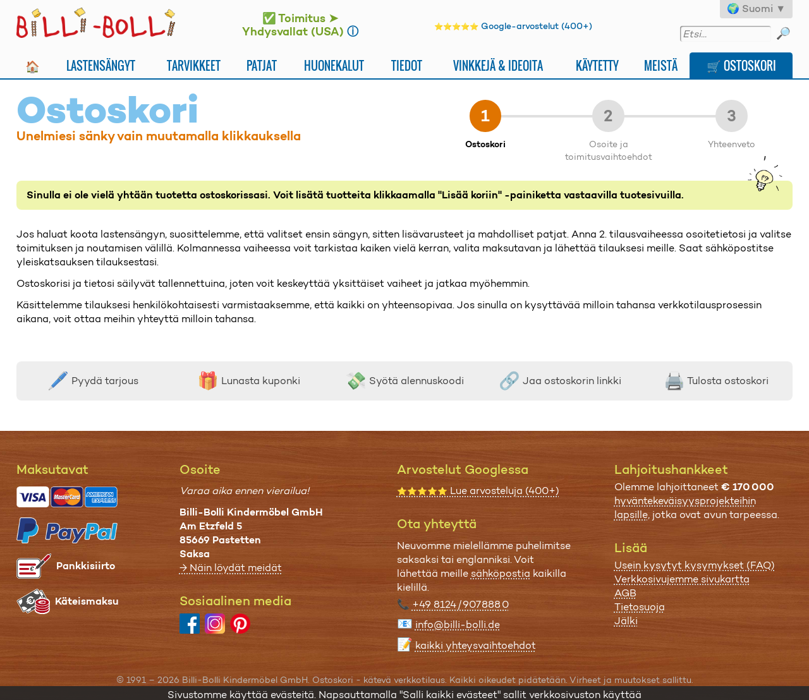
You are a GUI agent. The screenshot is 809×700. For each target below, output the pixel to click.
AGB (625, 593)
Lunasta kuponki (248, 381)
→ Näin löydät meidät (230, 568)
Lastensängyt (100, 65)
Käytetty (597, 65)
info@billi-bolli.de (457, 625)
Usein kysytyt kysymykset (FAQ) (694, 565)
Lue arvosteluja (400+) (478, 491)
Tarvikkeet (194, 65)
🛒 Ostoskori (741, 65)
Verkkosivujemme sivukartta (682, 579)
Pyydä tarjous (92, 381)
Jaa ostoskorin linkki (560, 381)
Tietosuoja (639, 607)
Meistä (661, 65)
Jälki (626, 621)
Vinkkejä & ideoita (498, 65)
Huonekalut (334, 65)
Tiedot (406, 65)
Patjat (261, 65)
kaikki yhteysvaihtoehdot (475, 645)
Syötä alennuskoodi (404, 381)
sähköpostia (500, 573)
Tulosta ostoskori (716, 381)
